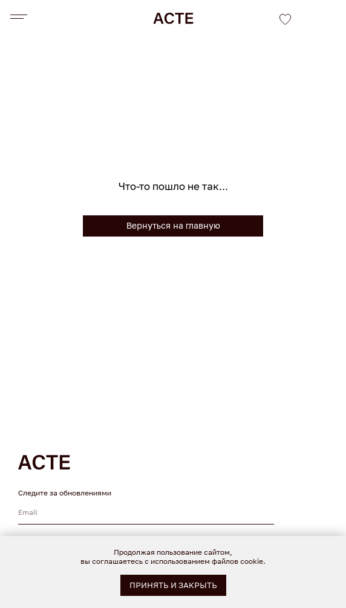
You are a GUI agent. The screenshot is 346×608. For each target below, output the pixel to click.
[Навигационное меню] (17, 17)
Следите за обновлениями (64, 492)
